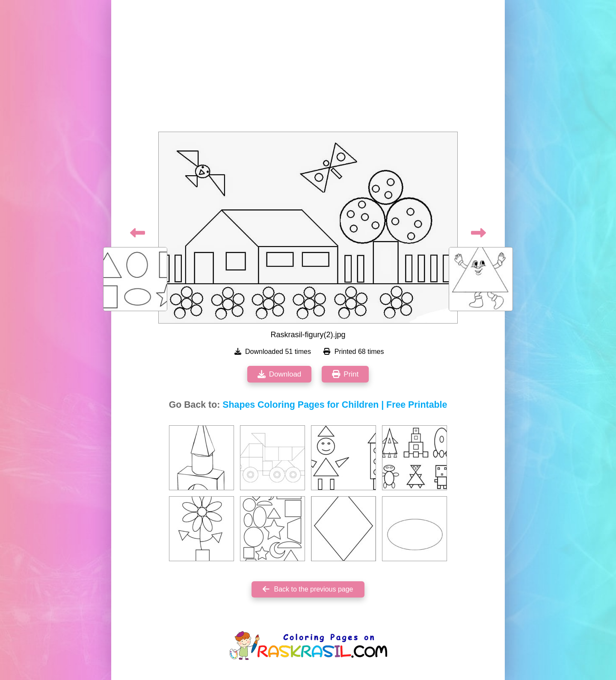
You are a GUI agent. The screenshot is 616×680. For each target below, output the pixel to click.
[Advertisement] (308, 68)
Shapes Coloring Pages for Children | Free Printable (334, 405)
